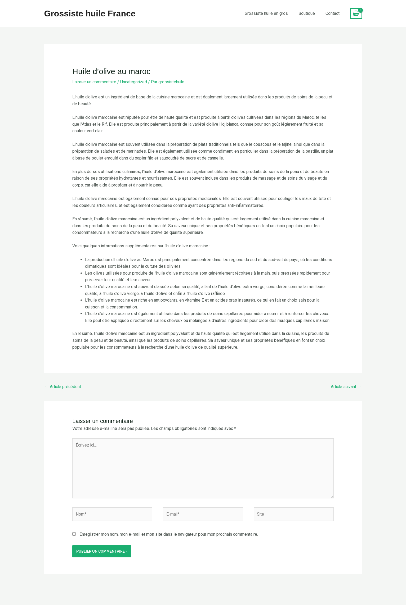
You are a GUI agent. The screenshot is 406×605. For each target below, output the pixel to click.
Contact (332, 13)
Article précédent (63, 386)
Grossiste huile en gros (266, 13)
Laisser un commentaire (94, 81)
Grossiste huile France (90, 13)
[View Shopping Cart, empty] (356, 13)
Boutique (306, 13)
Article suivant (346, 386)
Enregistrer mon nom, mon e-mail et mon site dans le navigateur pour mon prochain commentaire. (168, 535)
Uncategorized (134, 81)
